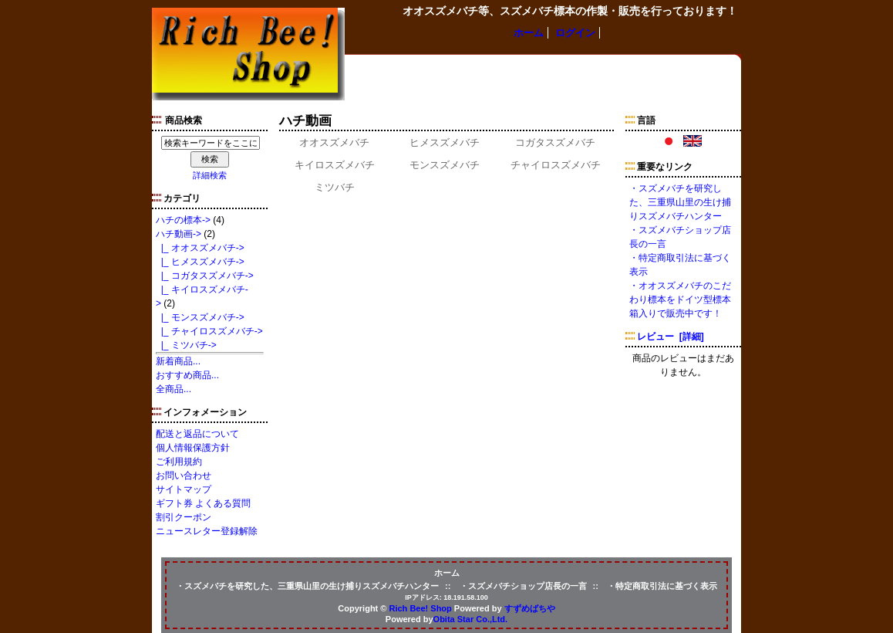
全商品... (173, 389)
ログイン (575, 33)
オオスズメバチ (334, 141)
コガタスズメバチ (555, 141)
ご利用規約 (179, 461)
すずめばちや (529, 608)
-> (178, 233)
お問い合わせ (183, 475)
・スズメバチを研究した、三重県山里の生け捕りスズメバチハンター (680, 202)
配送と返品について (197, 433)
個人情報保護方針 (193, 447)
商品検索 (183, 120)
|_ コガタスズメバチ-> (205, 275)
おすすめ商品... (187, 375)
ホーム (529, 33)
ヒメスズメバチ (444, 141)
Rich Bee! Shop (420, 608)
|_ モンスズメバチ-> (200, 317)
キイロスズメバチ (335, 164)
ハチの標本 (374, 69)
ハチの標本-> (183, 220)
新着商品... (178, 361)
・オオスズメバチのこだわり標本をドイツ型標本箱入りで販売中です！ (680, 299)
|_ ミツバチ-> (186, 345)
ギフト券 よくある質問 (203, 503)
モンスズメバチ (444, 164)
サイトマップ (183, 489)
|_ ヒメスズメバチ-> (200, 261)
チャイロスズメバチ (556, 164)
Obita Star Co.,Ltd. (470, 619)
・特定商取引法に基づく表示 (662, 586)
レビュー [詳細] (670, 336)
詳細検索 (210, 175)
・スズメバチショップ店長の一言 (523, 586)
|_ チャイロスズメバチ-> (209, 331)
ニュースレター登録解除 (207, 531)
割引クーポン (183, 517)
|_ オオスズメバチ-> (200, 247)
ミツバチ (335, 186)
